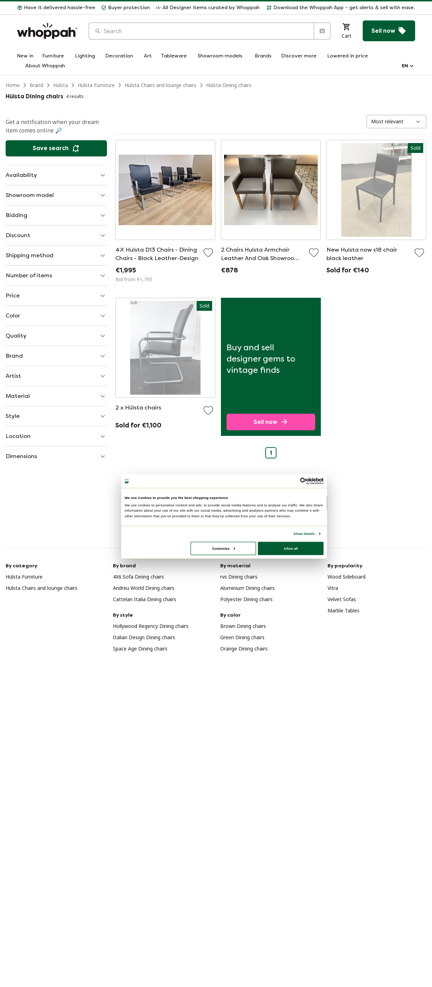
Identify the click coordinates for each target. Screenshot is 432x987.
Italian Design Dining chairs (144, 637)
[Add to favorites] (208, 253)
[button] (56, 7)
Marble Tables (344, 610)
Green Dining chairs (242, 637)
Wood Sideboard (347, 576)
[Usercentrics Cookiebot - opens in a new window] (304, 481)
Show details (304, 533)
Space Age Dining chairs (140, 648)
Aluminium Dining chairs (247, 588)
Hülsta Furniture (96, 85)
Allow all (291, 548)
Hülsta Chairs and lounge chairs (160, 85)
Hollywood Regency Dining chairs (151, 626)
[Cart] (346, 31)
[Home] (47, 31)
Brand (36, 85)
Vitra (333, 588)
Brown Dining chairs (243, 626)
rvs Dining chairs (239, 576)
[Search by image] (322, 31)
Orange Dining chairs (244, 648)
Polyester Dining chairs (246, 599)
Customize (223, 548)
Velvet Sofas (342, 599)
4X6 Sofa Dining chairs (138, 576)
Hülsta (60, 85)
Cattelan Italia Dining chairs (144, 599)
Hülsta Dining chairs (229, 85)
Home (13, 85)
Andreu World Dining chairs (143, 588)
